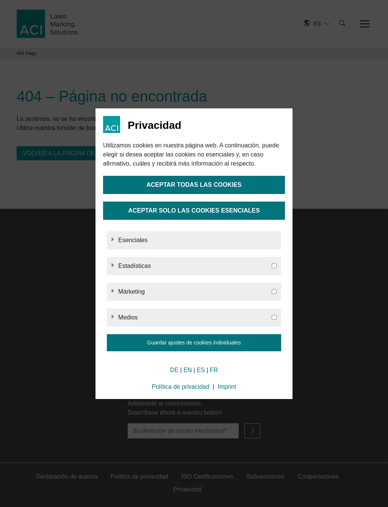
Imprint (227, 386)
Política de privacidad (181, 386)
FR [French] (214, 370)
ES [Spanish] (201, 370)
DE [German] (174, 370)
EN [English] (187, 370)
